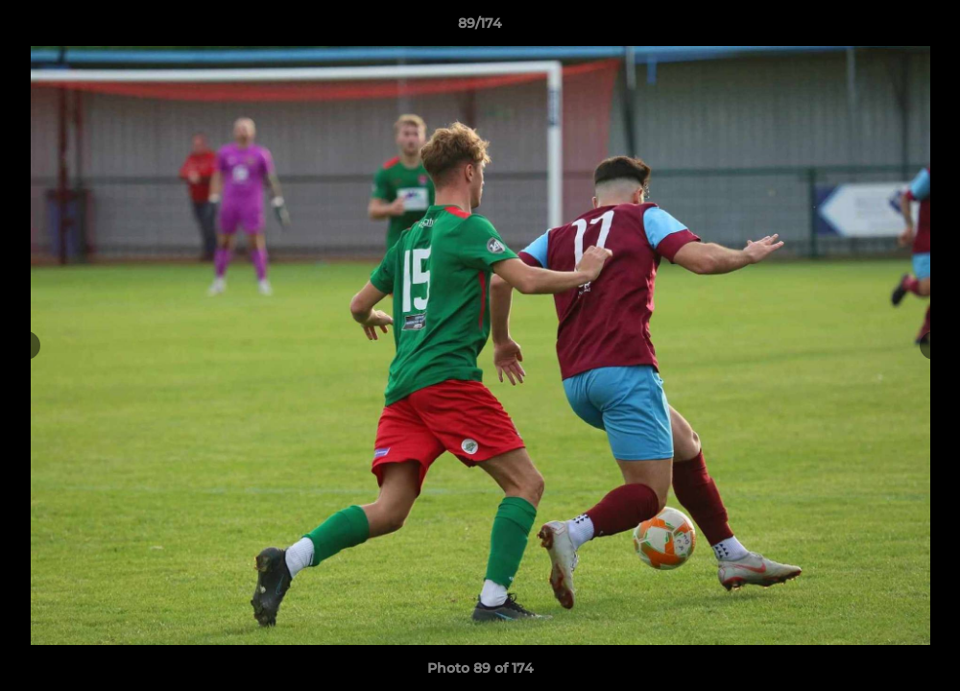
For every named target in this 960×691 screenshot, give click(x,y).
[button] (925, 27)
